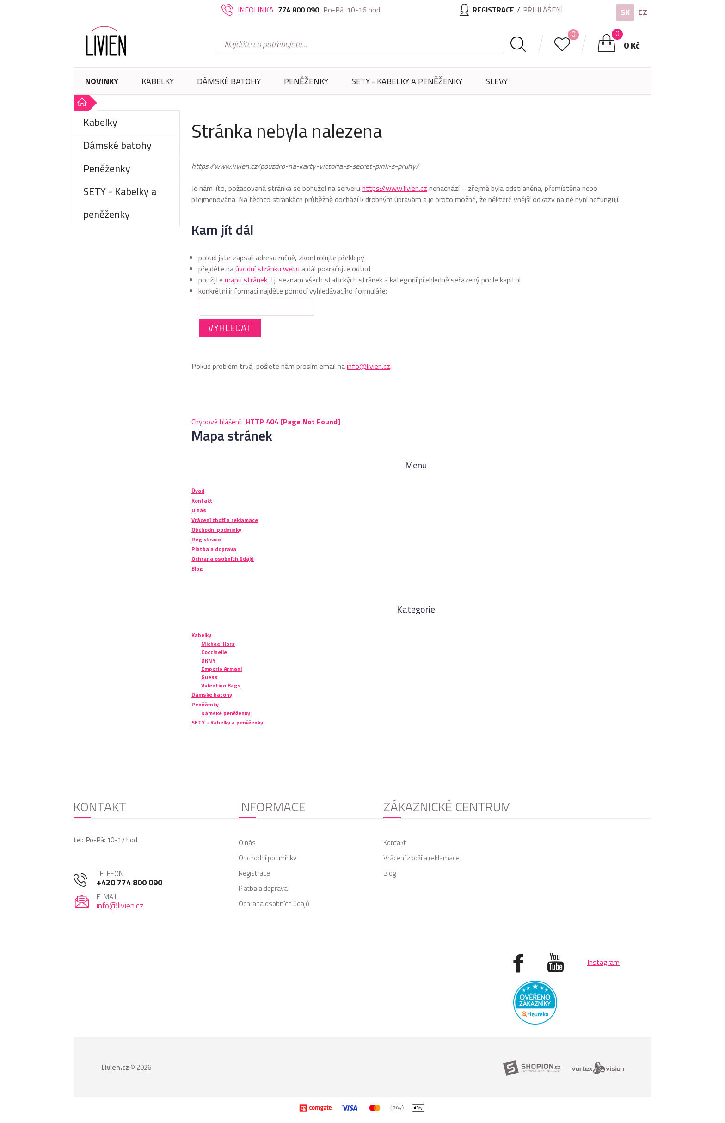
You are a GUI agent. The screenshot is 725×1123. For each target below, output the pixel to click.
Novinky (101, 81)
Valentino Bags (221, 685)
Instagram (603, 962)
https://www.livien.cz (394, 188)
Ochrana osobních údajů (274, 903)
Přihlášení (543, 9)
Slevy (496, 81)
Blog (389, 873)
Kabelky (157, 85)
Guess (209, 677)
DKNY (208, 660)
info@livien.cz (368, 366)
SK (625, 12)
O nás (247, 842)
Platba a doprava (263, 888)
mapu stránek (246, 279)
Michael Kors (218, 643)
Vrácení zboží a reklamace (421, 858)
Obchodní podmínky (267, 858)
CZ (642, 12)
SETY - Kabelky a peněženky (406, 81)
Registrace (254, 873)
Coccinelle (214, 652)
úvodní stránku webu (267, 268)
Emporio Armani (221, 668)
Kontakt (394, 842)
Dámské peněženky (225, 713)
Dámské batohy (229, 81)
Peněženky (306, 85)
